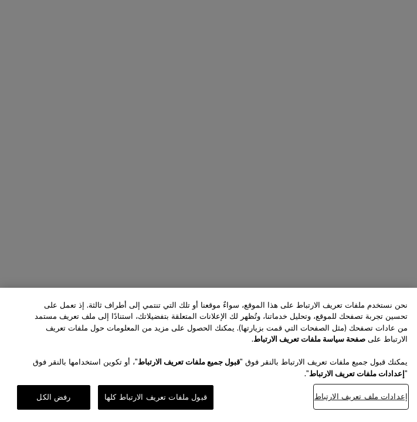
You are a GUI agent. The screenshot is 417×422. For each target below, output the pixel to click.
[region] (208, 355)
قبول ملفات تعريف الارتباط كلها (155, 397)
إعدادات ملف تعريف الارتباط (361, 396)
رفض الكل (53, 397)
